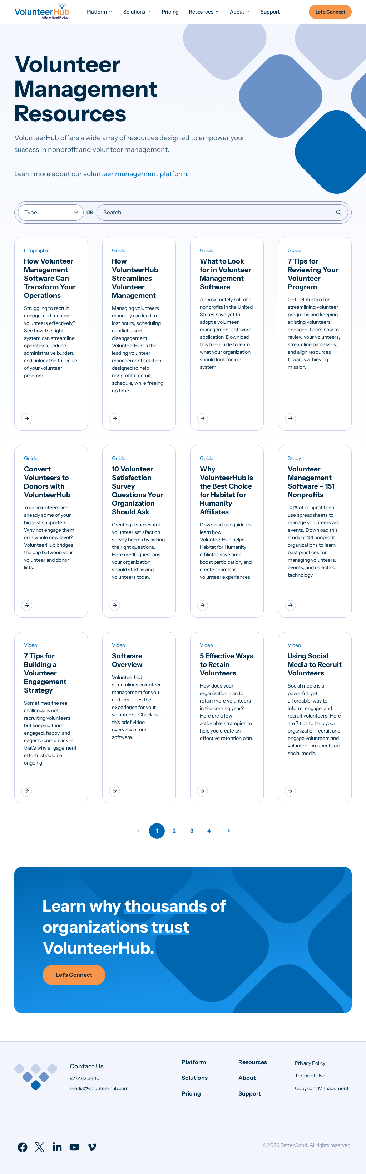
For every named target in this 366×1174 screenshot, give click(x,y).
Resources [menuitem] (252, 1062)
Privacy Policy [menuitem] (310, 1063)
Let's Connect (74, 974)
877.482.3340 (84, 1078)
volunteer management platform (135, 173)
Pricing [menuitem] (191, 1093)
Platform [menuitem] (194, 1062)
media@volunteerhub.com (99, 1088)
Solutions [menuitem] (195, 1077)
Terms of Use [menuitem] (310, 1075)
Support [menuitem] (249, 1093)
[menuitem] (100, 11)
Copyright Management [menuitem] (321, 1088)
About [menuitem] (247, 1077)
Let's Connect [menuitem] (330, 12)
